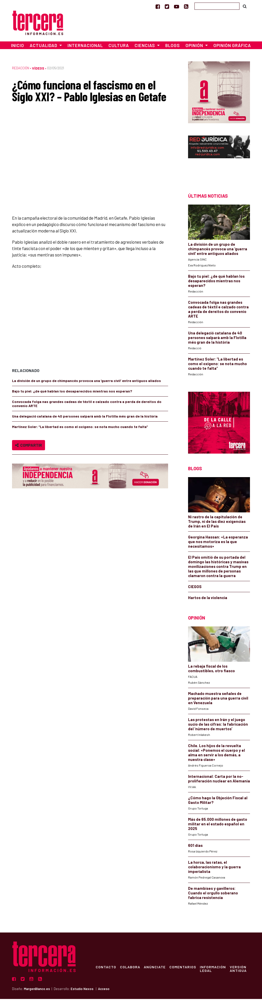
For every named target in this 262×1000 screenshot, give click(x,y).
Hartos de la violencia (207, 598)
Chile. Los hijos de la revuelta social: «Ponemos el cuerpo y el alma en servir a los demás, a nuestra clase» (216, 753)
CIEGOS (195, 587)
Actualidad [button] (44, 46)
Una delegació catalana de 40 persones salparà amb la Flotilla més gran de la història (85, 417)
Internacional (85, 46)
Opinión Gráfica (232, 46)
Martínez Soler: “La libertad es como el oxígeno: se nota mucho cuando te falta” (80, 427)
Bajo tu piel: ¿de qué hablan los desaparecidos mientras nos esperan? (72, 392)
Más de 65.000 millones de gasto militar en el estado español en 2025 (217, 825)
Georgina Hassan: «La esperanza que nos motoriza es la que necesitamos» (218, 542)
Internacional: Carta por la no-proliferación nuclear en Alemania (219, 779)
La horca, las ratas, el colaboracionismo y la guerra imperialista (214, 868)
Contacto (106, 968)
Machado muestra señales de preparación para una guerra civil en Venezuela (218, 699)
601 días (195, 846)
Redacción (20, 69)
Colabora (131, 968)
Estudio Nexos (82, 990)
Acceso (104, 990)
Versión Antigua (240, 969)
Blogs (172, 46)
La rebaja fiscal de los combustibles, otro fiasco (211, 669)
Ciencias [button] (145, 46)
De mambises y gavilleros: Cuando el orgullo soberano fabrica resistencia (213, 894)
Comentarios (184, 968)
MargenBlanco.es (37, 990)
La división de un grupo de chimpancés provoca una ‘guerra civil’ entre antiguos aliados (86, 381)
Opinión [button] (194, 46)
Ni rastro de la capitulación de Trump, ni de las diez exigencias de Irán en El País (217, 522)
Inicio (17, 46)
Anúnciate (156, 968)
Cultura (118, 46)
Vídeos (38, 69)
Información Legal (215, 969)
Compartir (28, 446)
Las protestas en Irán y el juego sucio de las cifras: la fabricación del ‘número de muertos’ (218, 725)
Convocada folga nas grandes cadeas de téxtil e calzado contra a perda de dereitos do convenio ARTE (86, 404)
